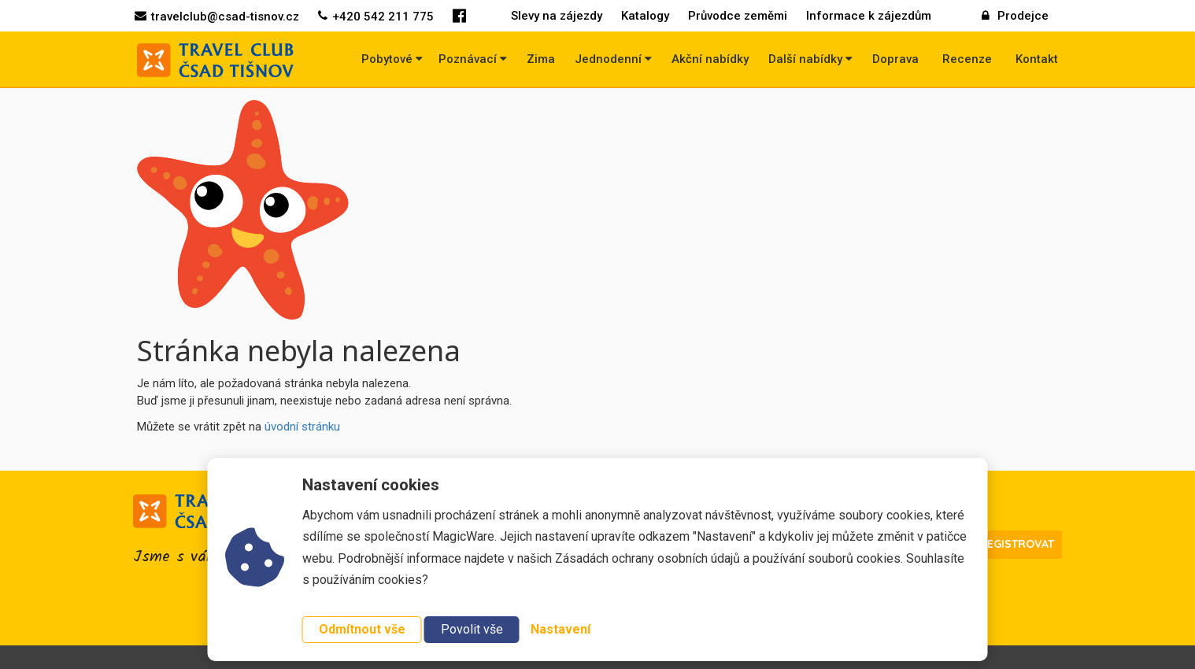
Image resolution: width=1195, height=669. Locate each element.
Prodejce (1015, 16)
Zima (541, 59)
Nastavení (560, 629)
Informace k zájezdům (868, 16)
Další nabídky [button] (810, 59)
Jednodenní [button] (613, 59)
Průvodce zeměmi (737, 16)
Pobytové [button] (392, 59)
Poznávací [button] (472, 59)
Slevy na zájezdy (556, 16)
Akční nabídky (710, 59)
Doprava (895, 59)
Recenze (967, 59)
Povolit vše (472, 629)
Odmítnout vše (362, 629)
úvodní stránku (302, 427)
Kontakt (1037, 59)
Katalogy (645, 16)
